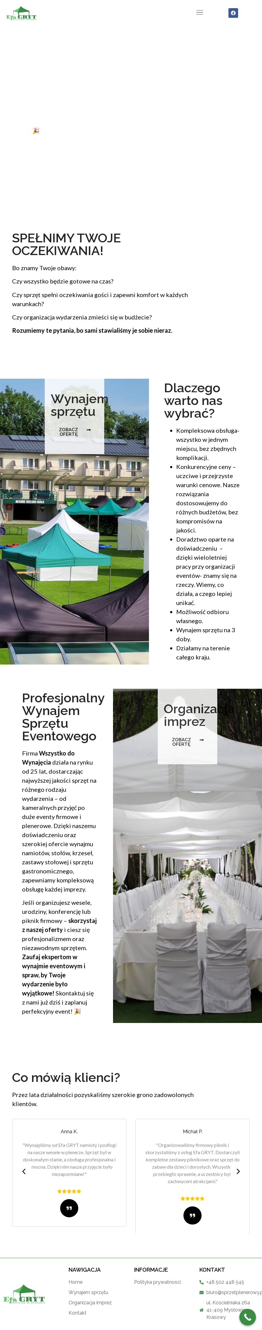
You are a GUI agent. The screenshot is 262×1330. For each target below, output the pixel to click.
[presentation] (24, 1171)
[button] (200, 13)
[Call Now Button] (247, 1317)
